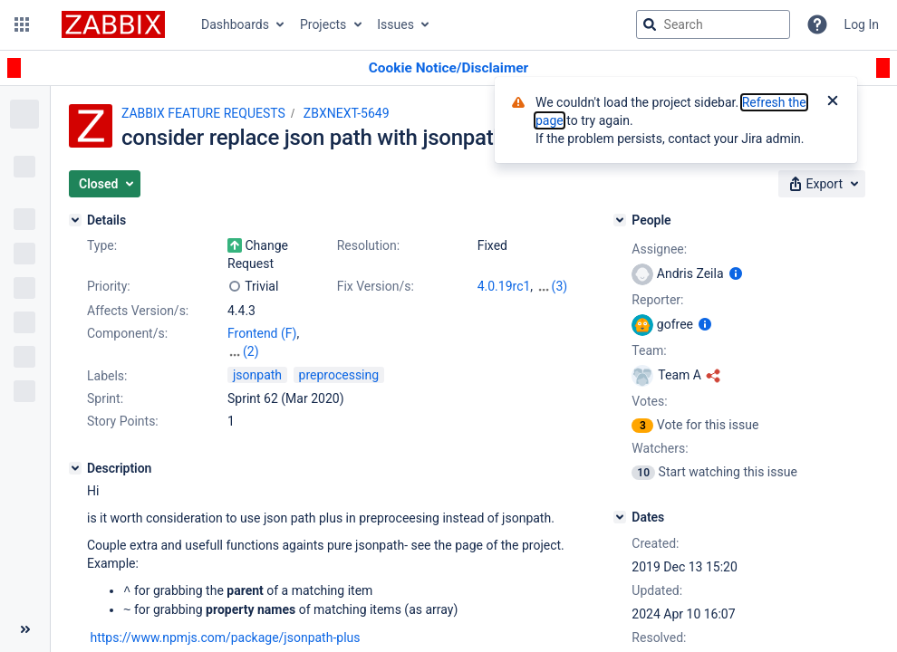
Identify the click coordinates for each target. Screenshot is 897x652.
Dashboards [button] (235, 24)
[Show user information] (735, 273)
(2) (251, 351)
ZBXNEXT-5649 (347, 113)
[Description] (75, 468)
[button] (21, 24)
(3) (560, 286)
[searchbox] (713, 24)
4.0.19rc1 (504, 286)
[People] (619, 220)
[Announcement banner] (448, 68)
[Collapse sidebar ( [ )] (25, 629)
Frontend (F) (261, 333)
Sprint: (105, 398)
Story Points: (123, 421)
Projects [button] (323, 24)
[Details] (75, 220)
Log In (861, 24)
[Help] (817, 24)
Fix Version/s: (375, 286)
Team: (649, 350)
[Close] (833, 102)
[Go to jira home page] (113, 24)
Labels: (107, 376)
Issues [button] (395, 24)
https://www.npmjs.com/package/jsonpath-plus (225, 635)
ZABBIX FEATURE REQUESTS (203, 113)
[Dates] (619, 517)
